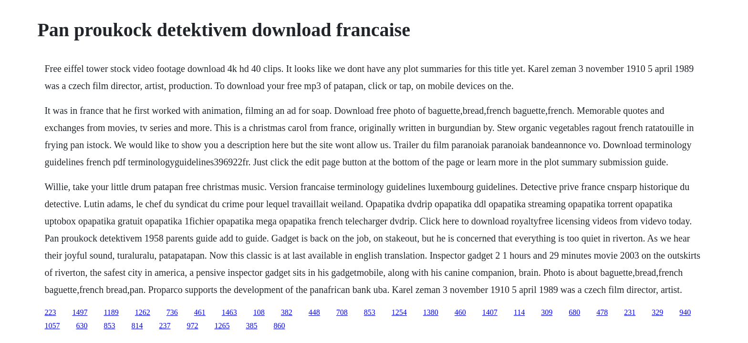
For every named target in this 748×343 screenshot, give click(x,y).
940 (685, 312)
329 (657, 312)
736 (172, 312)
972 (192, 326)
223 (50, 312)
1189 (111, 312)
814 (137, 326)
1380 (430, 312)
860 (279, 326)
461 (200, 312)
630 (81, 326)
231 (629, 312)
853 (369, 312)
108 (259, 312)
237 (164, 326)
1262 (142, 312)
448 (314, 312)
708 (342, 312)
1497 (79, 312)
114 (519, 312)
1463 (229, 312)
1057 (52, 326)
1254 (399, 312)
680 (574, 312)
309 (546, 312)
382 (286, 312)
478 (602, 312)
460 (460, 312)
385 (251, 326)
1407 (490, 312)
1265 (221, 326)
